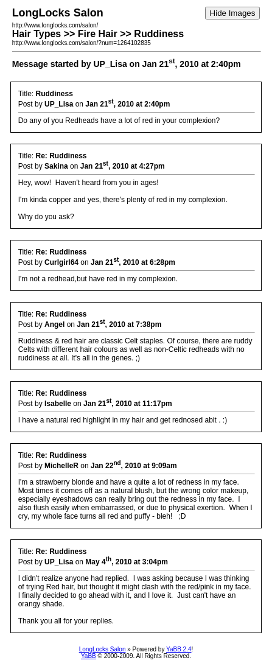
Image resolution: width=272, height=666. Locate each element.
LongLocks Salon (102, 649)
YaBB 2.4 (179, 649)
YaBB (88, 656)
